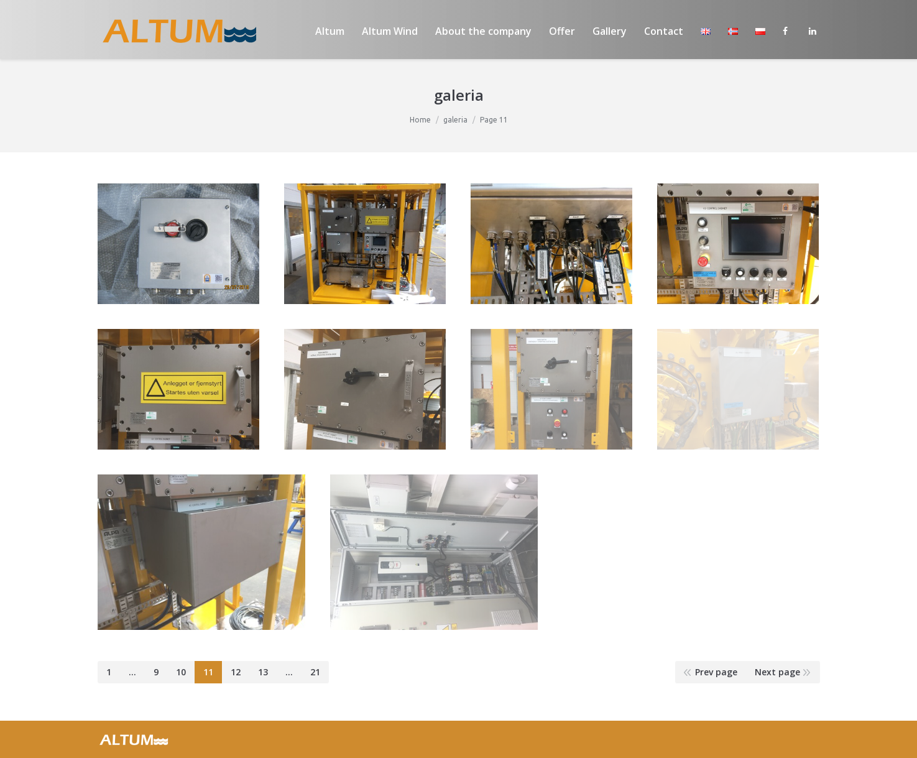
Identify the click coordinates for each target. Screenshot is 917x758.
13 (263, 672)
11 (208, 672)
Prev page (716, 672)
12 (236, 672)
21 (315, 672)
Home (420, 120)
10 (181, 672)
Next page (777, 672)
